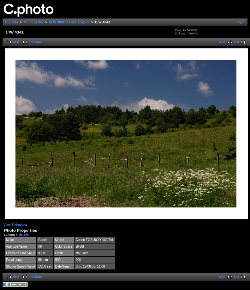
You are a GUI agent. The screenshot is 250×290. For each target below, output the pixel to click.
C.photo (11, 22)
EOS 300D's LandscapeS (69, 22)
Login (240, 22)
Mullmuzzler (34, 22)
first (16, 42)
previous (35, 42)
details (24, 234)
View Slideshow (15, 224)
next (222, 42)
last (236, 42)
